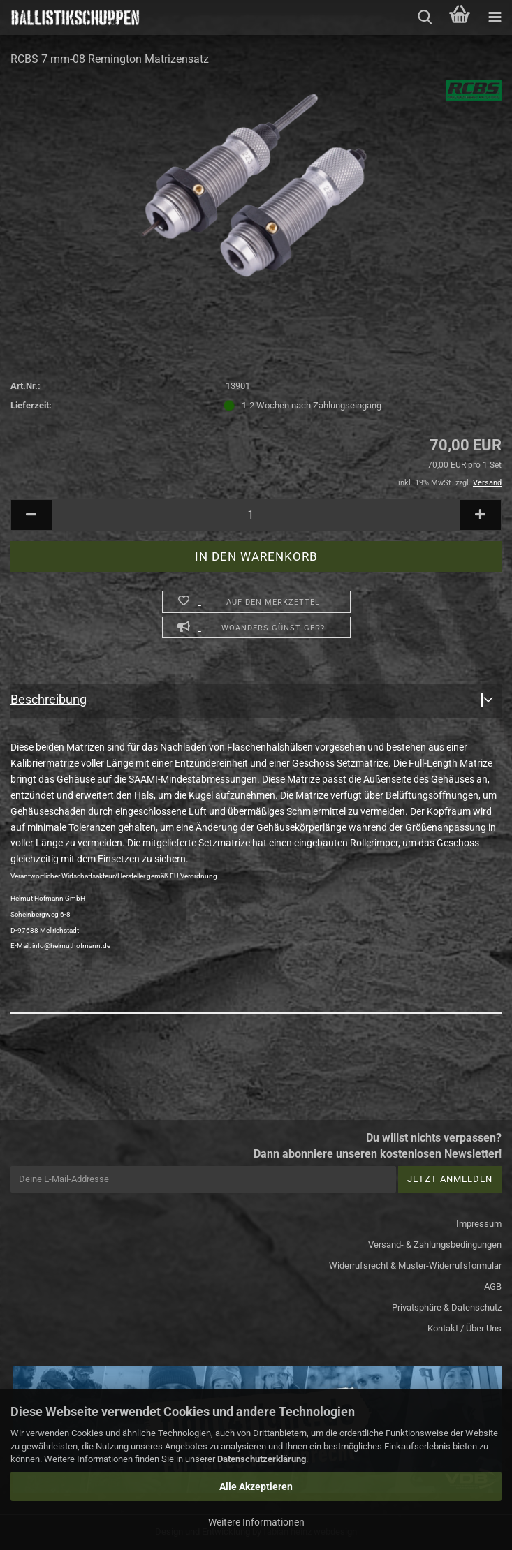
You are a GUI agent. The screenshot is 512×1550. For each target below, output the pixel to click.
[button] (31, 515)
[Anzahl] (256, 515)
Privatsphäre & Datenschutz (447, 1307)
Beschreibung (48, 699)
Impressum (479, 1223)
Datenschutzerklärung (261, 1459)
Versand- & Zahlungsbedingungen (435, 1244)
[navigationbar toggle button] (494, 17)
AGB (493, 1286)
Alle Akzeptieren (256, 1486)
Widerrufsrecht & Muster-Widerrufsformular (415, 1265)
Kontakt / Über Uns (464, 1328)
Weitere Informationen (256, 1522)
